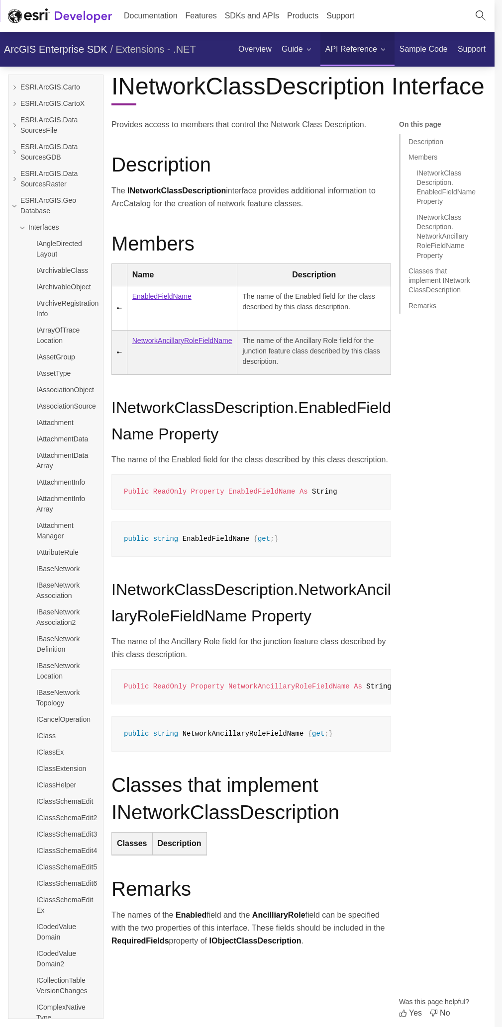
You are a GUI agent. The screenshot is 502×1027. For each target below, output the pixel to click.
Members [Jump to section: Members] (422, 157)
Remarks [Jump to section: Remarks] (422, 306)
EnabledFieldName (162, 296)
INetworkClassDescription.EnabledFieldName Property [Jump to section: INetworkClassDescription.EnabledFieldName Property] (446, 187)
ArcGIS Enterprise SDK (55, 49)
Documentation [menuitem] (151, 15)
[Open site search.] (481, 16)
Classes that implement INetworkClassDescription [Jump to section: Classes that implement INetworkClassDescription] (439, 280)
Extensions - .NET (156, 49)
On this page (420, 124)
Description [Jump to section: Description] (425, 142)
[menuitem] (201, 16)
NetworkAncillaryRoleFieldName (182, 340)
